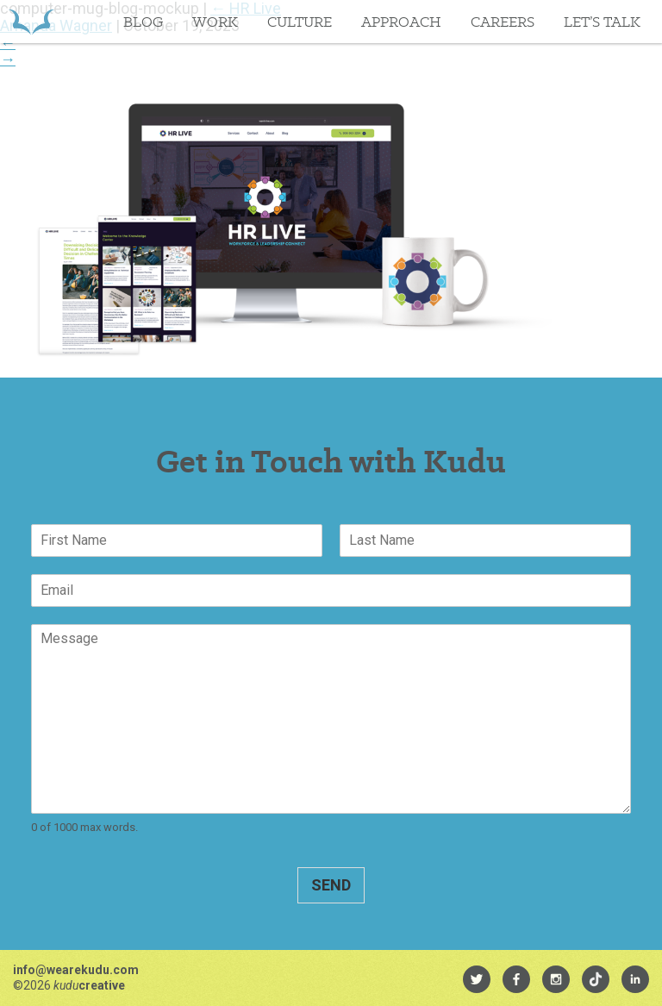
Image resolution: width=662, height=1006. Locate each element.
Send (331, 885)
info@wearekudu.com (76, 970)
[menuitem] (476, 979)
